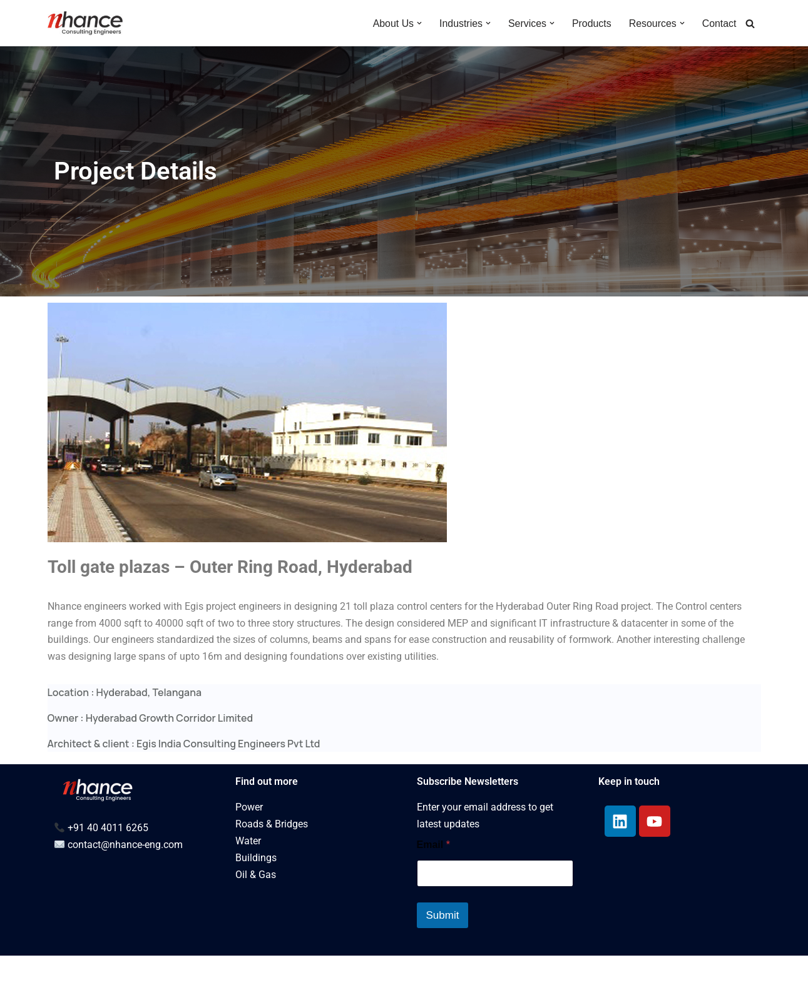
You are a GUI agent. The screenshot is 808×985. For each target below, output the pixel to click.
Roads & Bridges (271, 854)
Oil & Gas (255, 905)
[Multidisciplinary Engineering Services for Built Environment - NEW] (85, 23)
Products (591, 23)
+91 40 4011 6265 (108, 857)
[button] (418, 23)
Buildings (256, 888)
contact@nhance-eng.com (125, 874)
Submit (442, 945)
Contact (719, 23)
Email (433, 874)
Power (249, 837)
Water (248, 871)
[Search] (750, 23)
